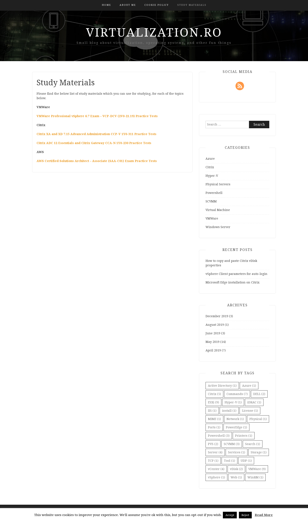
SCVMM (211, 201)
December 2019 (217, 316)
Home (106, 5)
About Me (128, 5)
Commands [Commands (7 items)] (237, 394)
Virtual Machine (218, 210)
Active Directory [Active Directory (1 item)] (222, 385)
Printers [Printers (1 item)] (243, 435)
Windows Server (218, 227)
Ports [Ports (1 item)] (214, 427)
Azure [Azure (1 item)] (249, 385)
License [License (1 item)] (250, 410)
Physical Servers (218, 184)
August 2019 (215, 324)
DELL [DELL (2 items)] (259, 394)
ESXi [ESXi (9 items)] (213, 402)
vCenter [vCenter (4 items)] (216, 469)
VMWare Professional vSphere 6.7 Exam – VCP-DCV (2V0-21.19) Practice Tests (97, 116)
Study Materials (191, 5)
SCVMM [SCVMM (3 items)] (232, 444)
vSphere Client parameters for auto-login (236, 274)
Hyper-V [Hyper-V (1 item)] (233, 402)
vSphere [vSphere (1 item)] (216, 477)
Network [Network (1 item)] (235, 419)
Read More (264, 515)
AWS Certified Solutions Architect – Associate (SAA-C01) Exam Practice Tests (97, 161)
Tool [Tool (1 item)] (229, 460)
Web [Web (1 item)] (236, 477)
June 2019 (213, 333)
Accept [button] (229, 515)
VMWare (212, 218)
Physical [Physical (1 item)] (258, 419)
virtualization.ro (154, 32)
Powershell (214, 193)
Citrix (210, 167)
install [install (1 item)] (229, 410)
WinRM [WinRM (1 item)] (255, 477)
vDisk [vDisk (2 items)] (236, 469)
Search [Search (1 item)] (252, 444)
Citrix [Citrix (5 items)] (214, 394)
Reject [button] (245, 515)
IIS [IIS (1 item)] (212, 410)
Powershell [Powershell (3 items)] (219, 435)
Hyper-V (212, 175)
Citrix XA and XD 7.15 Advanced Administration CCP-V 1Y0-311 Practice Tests (96, 134)
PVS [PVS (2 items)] (213, 444)
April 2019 (213, 350)
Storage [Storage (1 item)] (259, 452)
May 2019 (212, 342)
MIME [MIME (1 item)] (214, 419)
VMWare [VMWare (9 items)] (257, 469)
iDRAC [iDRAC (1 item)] (254, 402)
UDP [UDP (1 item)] (246, 460)
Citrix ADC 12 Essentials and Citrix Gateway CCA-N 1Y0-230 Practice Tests (94, 143)
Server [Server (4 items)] (215, 452)
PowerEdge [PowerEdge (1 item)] (236, 427)
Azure (210, 158)
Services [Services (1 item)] (236, 452)
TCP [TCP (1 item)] (213, 460)
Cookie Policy (156, 5)
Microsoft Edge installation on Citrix (232, 282)
